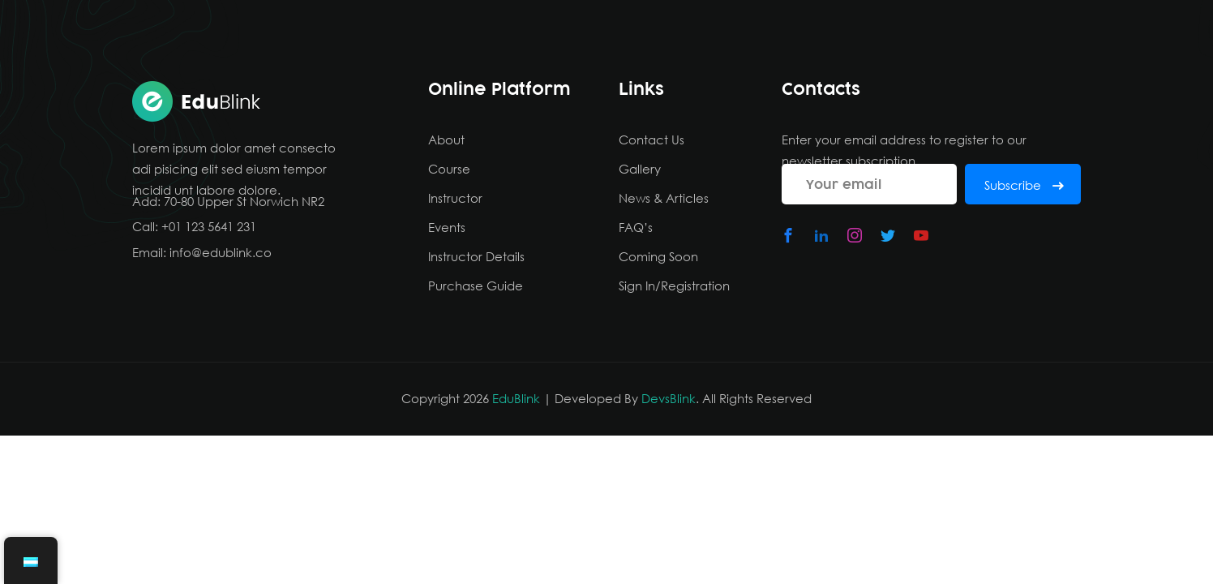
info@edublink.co (220, 252)
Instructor (455, 198)
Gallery (640, 168)
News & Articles (664, 198)
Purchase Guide (475, 285)
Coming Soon (658, 256)
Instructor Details (476, 256)
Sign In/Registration (674, 285)
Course (449, 168)
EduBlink (516, 398)
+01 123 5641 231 (208, 226)
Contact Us (651, 139)
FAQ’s (636, 227)
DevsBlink (668, 398)
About (446, 139)
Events (446, 227)
